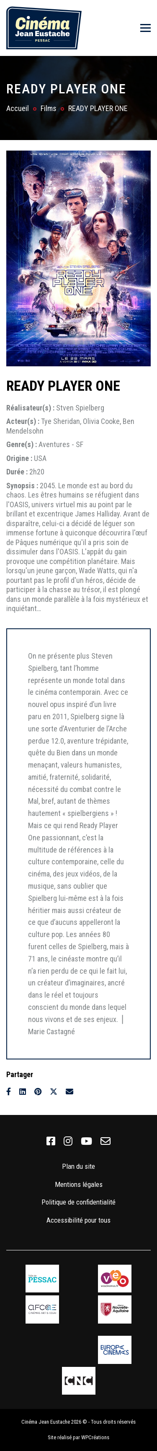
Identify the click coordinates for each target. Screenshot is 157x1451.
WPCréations (95, 1437)
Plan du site (78, 1166)
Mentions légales (79, 1184)
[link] (50, 1141)
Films (49, 108)
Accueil (17, 108)
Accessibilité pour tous (78, 1220)
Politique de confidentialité (78, 1202)
